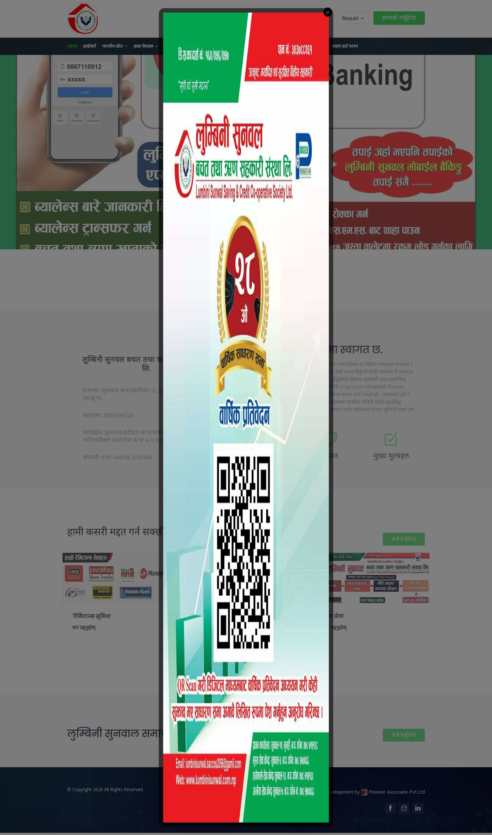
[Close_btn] (328, 12)
